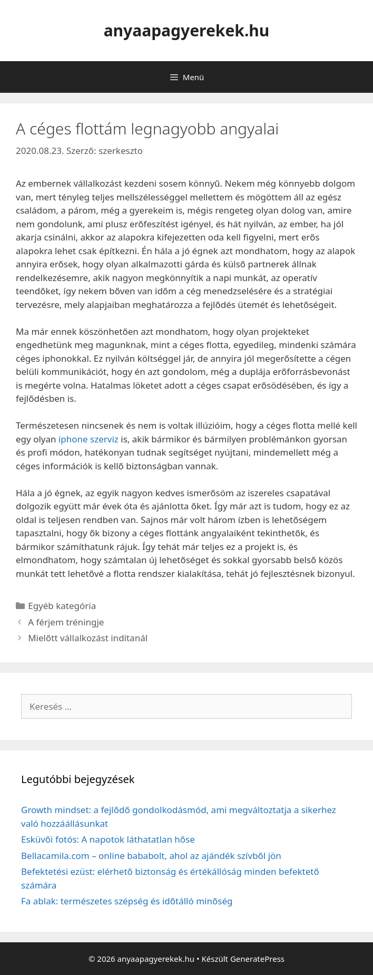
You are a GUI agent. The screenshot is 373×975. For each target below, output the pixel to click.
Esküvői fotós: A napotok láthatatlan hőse (108, 839)
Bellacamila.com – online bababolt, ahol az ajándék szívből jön (151, 855)
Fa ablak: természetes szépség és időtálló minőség (126, 901)
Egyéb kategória (62, 606)
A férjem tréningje (66, 622)
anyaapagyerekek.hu (187, 30)
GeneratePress (257, 958)
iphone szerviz (88, 439)
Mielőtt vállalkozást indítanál (88, 638)
